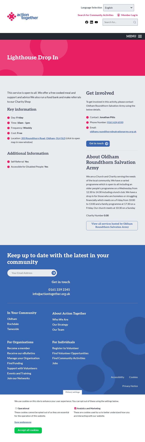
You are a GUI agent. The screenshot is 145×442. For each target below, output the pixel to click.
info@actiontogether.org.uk (51, 294)
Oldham (12, 318)
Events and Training (19, 373)
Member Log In (129, 15)
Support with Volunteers (22, 368)
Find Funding (15, 363)
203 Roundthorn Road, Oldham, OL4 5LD (43, 138)
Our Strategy (60, 324)
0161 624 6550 (115, 122)
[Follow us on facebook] (86, 22)
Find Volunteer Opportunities (70, 353)
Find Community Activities (68, 358)
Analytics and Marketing (88, 408)
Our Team (58, 329)
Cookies (133, 377)
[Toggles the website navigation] (134, 36)
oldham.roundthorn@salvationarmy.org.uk (113, 131)
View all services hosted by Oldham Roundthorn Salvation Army (112, 225)
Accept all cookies (28, 430)
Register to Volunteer (65, 348)
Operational (23, 408)
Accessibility (117, 377)
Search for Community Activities (95, 15)
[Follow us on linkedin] (91, 22)
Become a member (18, 348)
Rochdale (13, 324)
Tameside (13, 329)
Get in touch (96, 143)
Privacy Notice (130, 385)
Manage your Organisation (23, 358)
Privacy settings (73, 392)
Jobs (55, 363)
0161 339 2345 (59, 289)
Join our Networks (18, 378)
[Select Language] (118, 7)
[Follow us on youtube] (96, 22)
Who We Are (60, 319)
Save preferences (22, 422)
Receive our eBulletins (21, 353)
